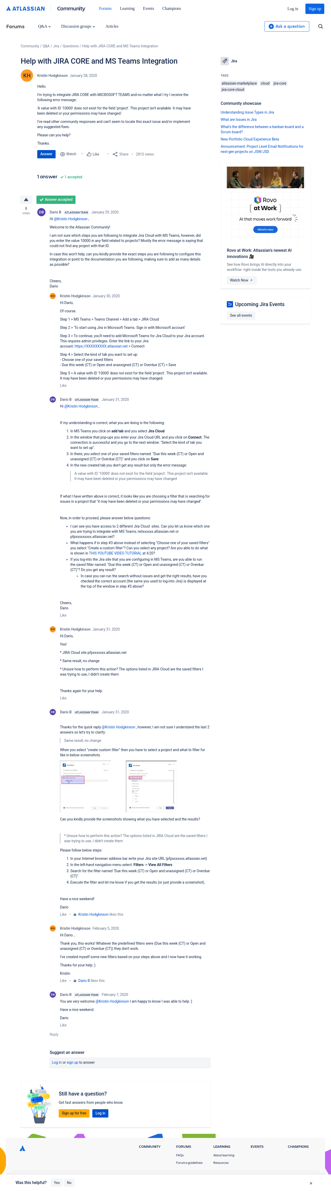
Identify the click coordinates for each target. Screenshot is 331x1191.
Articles (112, 26)
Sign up (315, 8)
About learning (223, 1155)
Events (148, 8)
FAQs (180, 1155)
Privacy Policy (262, 1178)
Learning (127, 8)
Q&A (44, 26)
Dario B (55, 212)
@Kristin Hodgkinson (70, 219)
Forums (105, 8)
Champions (171, 8)
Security (306, 1178)
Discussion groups (78, 26)
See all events (241, 315)
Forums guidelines (189, 1163)
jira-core (280, 83)
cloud (265, 83)
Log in (293, 8)
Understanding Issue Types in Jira (247, 112)
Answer (46, 154)
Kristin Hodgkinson (52, 75)
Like (63, 385)
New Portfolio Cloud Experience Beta (250, 139)
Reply (54, 1034)
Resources (221, 1163)
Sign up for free (74, 1113)
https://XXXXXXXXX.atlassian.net (100, 346)
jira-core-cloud (233, 89)
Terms (286, 1178)
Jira (56, 46)
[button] (85, 786)
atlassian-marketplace (239, 83)
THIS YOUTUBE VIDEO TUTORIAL (115, 553)
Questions (71, 46)
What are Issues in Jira (239, 119)
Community (71, 8)
